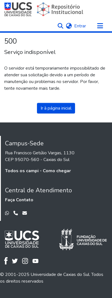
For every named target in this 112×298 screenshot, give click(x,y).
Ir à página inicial (56, 108)
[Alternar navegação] (100, 26)
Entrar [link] (80, 26)
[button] (60, 26)
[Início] (44, 9)
